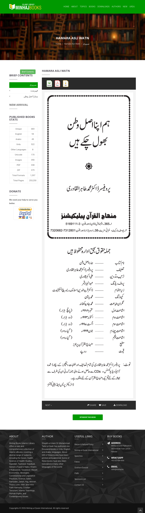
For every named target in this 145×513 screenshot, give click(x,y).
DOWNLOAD (120, 405)
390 (32, 160)
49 (33, 139)
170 (32, 154)
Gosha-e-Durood (81, 467)
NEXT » (48, 405)
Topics (83, 6)
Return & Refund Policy (84, 444)
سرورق (33, 85)
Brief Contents (28, 72)
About (74, 6)
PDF (18, 165)
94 (33, 134)
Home (66, 6)
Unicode (18, 154)
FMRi (77, 473)
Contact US (79, 485)
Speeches (79, 456)
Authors (116, 6)
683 (32, 129)
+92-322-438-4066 (117, 461)
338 (32, 165)
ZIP (18, 170)
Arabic (18, 139)
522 (32, 144)
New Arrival (18, 105)
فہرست (34, 90)
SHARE (91, 405)
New (125, 6)
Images (18, 160)
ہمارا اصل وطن (31, 96)
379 (32, 170)
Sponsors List (80, 479)
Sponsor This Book (88, 417)
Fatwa (77, 462)
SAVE (102, 405)
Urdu (132, 6)
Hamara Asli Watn (72, 44)
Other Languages (18, 149)
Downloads (103, 6)
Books (92, 6)
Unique (18, 129)
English (18, 134)
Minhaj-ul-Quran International (86, 450)
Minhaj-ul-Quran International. (39, 508)
